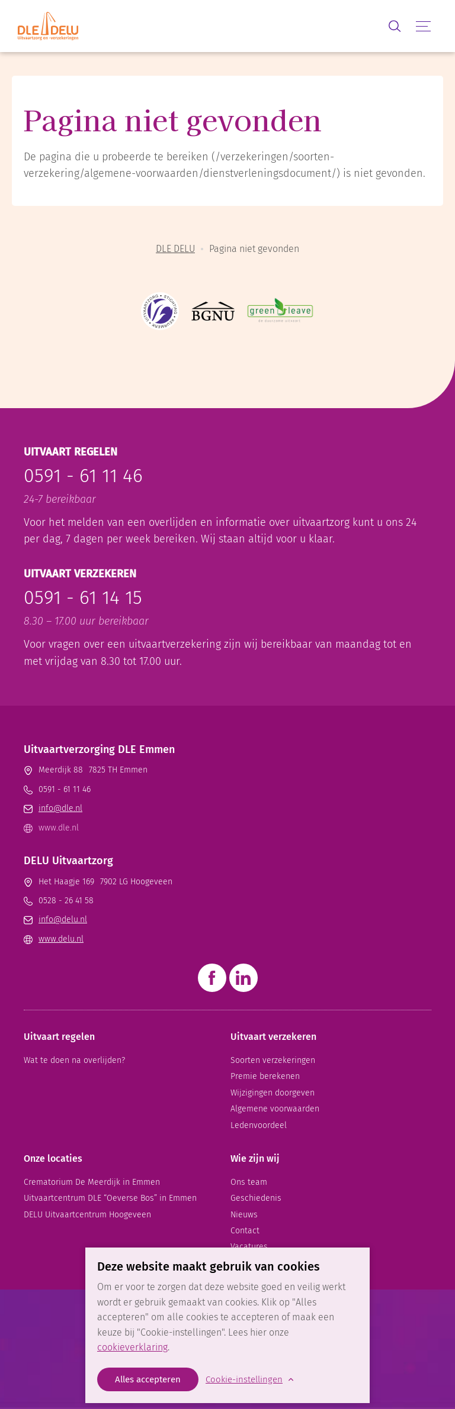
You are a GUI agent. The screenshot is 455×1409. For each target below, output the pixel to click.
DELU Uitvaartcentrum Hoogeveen (87, 1215)
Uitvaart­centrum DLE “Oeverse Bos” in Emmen (110, 1198)
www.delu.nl (61, 939)
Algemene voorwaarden (274, 1109)
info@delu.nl (63, 919)
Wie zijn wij (255, 1158)
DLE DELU (175, 248)
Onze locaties (53, 1158)
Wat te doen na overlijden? (74, 1060)
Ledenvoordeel (258, 1125)
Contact (244, 1231)
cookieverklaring (132, 1347)
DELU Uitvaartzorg (68, 860)
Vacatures (249, 1247)
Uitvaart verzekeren (273, 1036)
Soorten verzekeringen (272, 1060)
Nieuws (244, 1215)
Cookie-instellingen (244, 1379)
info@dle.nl (60, 808)
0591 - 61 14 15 (83, 597)
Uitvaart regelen (59, 1036)
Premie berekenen (265, 1076)
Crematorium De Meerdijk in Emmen (92, 1182)
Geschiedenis (255, 1198)
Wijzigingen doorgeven (272, 1093)
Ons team (248, 1182)
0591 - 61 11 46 (83, 475)
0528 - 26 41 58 (66, 901)
